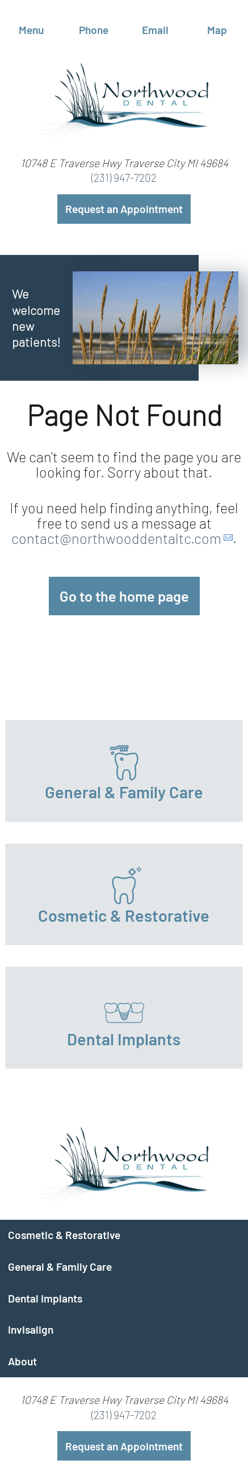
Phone (93, 25)
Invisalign (30, 1329)
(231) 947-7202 (124, 177)
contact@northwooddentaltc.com (116, 537)
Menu (31, 25)
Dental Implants (45, 1298)
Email (155, 25)
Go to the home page (124, 596)
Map (217, 25)
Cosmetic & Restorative (64, 1234)
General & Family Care (60, 1266)
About (22, 1361)
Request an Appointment (124, 208)
